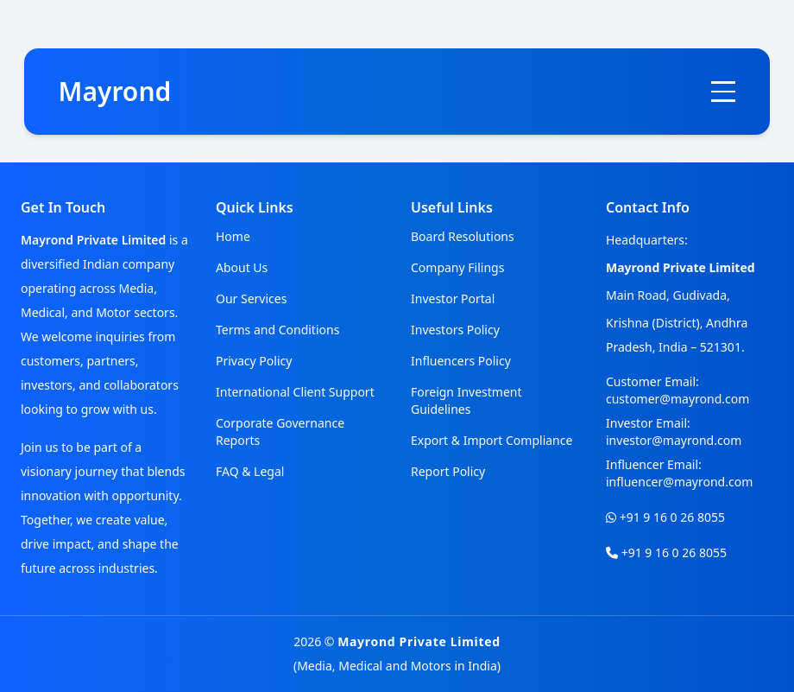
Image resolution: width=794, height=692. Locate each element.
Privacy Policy (254, 360)
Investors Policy (455, 329)
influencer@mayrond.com (679, 481)
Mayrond (115, 91)
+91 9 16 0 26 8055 (672, 517)
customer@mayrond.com (677, 398)
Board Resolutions (462, 236)
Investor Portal (453, 298)
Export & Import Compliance (491, 440)
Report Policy (448, 471)
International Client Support (295, 392)
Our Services (251, 298)
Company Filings (457, 267)
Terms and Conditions (277, 329)
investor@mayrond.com (673, 440)
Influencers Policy (461, 360)
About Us (242, 267)
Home (233, 236)
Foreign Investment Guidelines (466, 400)
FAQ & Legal (250, 471)
